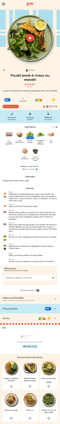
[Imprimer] (47, 106)
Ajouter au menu (11, 106)
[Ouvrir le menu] (3, 4)
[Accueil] (30, 4)
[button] (4, 70)
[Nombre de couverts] (54, 127)
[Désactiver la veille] (37, 290)
